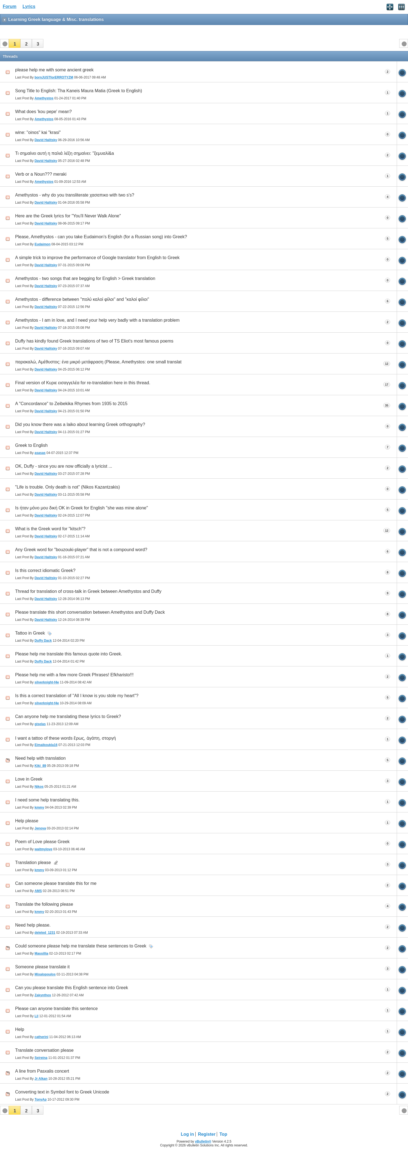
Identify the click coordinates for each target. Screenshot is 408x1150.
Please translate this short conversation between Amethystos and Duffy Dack (90, 612)
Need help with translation (40, 758)
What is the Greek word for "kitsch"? (50, 528)
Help (19, 1029)
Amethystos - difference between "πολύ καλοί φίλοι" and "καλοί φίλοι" (82, 299)
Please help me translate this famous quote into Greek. (68, 654)
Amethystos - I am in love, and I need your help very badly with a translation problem (97, 320)
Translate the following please (44, 904)
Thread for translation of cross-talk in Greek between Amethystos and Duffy (88, 591)
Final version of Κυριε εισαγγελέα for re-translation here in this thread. (82, 382)
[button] (14, 43)
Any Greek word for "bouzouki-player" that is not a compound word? (81, 549)
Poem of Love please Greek (42, 841)
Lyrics (29, 6)
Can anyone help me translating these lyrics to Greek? (68, 716)
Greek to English (31, 445)
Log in (187, 1134)
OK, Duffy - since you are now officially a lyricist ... (63, 466)
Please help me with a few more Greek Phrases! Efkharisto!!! (74, 674)
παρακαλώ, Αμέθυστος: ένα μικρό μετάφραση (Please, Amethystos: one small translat (98, 362)
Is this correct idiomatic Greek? (45, 570)
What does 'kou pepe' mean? (43, 111)
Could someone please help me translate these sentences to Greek (80, 946)
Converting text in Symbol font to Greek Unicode (62, 1092)
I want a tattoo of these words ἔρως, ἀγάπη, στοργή (65, 738)
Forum (9, 6)
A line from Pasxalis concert (42, 1071)
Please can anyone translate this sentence (56, 1008)
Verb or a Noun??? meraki (40, 174)
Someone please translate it (42, 966)
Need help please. (33, 925)
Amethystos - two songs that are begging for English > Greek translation (85, 278)
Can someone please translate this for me (55, 883)
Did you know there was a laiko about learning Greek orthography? (80, 424)
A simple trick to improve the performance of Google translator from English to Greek (97, 257)
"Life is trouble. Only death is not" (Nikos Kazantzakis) (67, 487)
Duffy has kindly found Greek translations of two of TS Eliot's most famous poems (94, 341)
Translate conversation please (44, 1050)
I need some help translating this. (47, 800)
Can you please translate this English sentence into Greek (71, 987)
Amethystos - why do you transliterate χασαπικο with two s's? (74, 195)
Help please (26, 820)
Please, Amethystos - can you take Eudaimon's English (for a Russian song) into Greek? (101, 236)
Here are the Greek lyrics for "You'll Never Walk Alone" (68, 216)
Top (223, 1134)
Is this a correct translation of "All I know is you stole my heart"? (76, 695)
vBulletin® (203, 1141)
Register (206, 1134)
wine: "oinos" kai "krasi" (38, 132)
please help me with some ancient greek (54, 70)
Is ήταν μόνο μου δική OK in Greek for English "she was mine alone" (81, 508)
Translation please (33, 862)
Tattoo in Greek (30, 633)
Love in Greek (29, 779)
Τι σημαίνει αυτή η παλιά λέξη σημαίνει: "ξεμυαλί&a (64, 153)
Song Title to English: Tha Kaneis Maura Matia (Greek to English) (78, 90)
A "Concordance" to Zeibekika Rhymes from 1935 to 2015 (71, 403)
